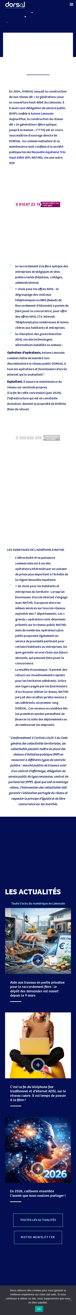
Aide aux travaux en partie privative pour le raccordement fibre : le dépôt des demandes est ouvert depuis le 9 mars (37, 989)
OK (39, 1309)
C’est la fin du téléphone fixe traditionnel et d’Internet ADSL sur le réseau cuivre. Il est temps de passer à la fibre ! (38, 1093)
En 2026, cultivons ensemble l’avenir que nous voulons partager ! (37, 1193)
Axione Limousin (42, 113)
